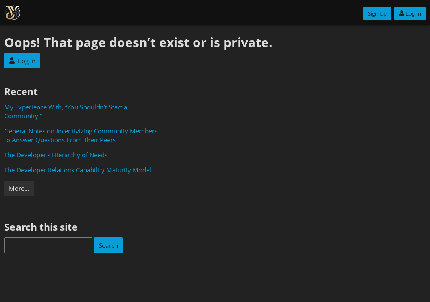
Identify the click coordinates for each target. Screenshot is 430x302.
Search (108, 245)
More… (19, 188)
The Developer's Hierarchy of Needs (56, 155)
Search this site (41, 227)
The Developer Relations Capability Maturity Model (77, 170)
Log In (410, 13)
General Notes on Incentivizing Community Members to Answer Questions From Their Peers (80, 135)
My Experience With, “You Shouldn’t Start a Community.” (65, 111)
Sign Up (377, 13)
